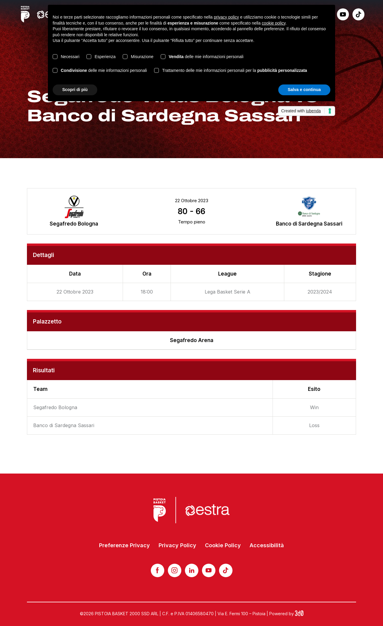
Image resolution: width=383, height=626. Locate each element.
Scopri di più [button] (75, 89)
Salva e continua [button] (304, 89)
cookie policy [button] (273, 23)
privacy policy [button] (226, 17)
